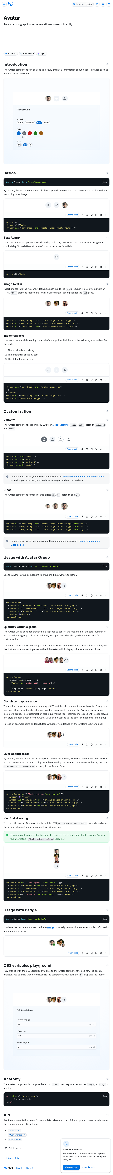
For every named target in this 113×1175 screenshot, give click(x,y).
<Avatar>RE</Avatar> (56, 274)
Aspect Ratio (12, 1158)
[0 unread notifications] (103, 4)
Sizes (10, 490)
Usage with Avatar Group (29, 557)
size (19, 141)
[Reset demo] (101, 215)
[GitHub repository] (97, 4)
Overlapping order (19, 754)
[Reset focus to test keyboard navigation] (96, 215)
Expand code (72, 215)
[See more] (105, 215)
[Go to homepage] (10, 4)
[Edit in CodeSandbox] (87, 215)
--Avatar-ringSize (23, 1042)
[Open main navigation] (4, 4)
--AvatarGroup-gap (23, 1020)
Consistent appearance (23, 701)
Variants (12, 420)
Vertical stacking (18, 818)
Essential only (88, 1167)
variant (20, 119)
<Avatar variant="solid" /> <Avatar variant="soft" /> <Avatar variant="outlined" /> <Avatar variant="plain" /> (56, 461)
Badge (50, 927)
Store (29, 1168)
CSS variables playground (30, 965)
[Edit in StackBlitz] (82, 215)
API (9, 1114)
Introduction (18, 64)
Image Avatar (15, 284)
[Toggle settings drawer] (109, 4)
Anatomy (14, 1078)
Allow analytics (71, 1167)
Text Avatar (14, 238)
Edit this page (13, 1148)
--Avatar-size (21, 1031)
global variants (60, 424)
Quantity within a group (22, 627)
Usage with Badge (23, 910)
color (19, 129)
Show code (73, 744)
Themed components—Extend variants (83, 476)
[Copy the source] (91, 215)
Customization (20, 411)
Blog (19, 1168)
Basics (12, 173)
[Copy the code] (105, 182)
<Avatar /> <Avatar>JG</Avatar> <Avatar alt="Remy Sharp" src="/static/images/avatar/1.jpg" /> (56, 225)
